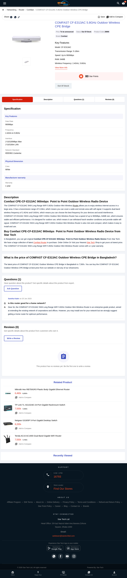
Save (101, 17)
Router (76, 206)
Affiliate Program (14, 502)
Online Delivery (53, 502)
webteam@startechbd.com (63, 536)
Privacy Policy (68, 502)
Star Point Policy (45, 506)
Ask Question (13, 289)
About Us (40, 502)
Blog (66, 506)
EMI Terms (28, 502)
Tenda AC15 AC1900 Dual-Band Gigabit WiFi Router (38, 436)
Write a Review (13, 338)
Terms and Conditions (87, 502)
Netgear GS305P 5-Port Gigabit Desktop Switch (36, 420)
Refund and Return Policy (109, 502)
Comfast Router (40, 242)
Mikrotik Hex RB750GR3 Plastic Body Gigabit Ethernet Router (42, 389)
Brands (86, 506)
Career (58, 506)
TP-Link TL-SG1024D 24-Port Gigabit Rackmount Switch (40, 405)
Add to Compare (114, 17)
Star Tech (91, 242)
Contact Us (75, 506)
